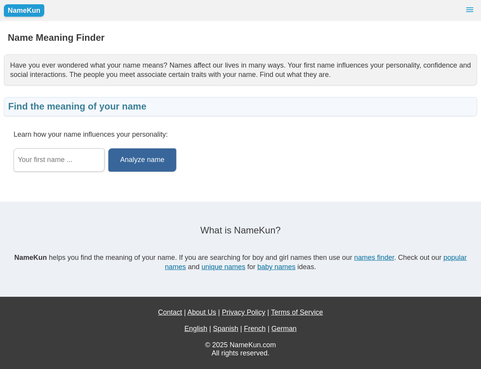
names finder (374, 257)
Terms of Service (297, 312)
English (195, 328)
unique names (223, 267)
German (284, 328)
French (255, 328)
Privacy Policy (244, 312)
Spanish (225, 328)
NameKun (24, 10)
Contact (170, 312)
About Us (202, 312)
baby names (276, 267)
